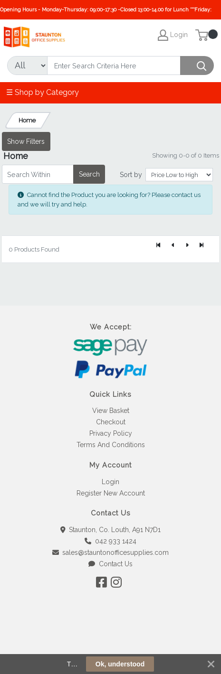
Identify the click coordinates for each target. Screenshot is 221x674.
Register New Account (111, 493)
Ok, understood (120, 664)
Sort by (131, 174)
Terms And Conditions (111, 445)
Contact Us (110, 564)
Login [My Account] (173, 35)
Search (89, 174)
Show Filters (26, 141)
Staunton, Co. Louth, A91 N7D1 (110, 530)
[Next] (187, 245)
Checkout (110, 422)
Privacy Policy (110, 433)
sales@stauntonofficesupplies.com (110, 552)
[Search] (114, 65)
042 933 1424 (110, 541)
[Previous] (173, 245)
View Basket (110, 410)
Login (110, 482)
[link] (111, 641)
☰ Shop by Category (42, 92)
